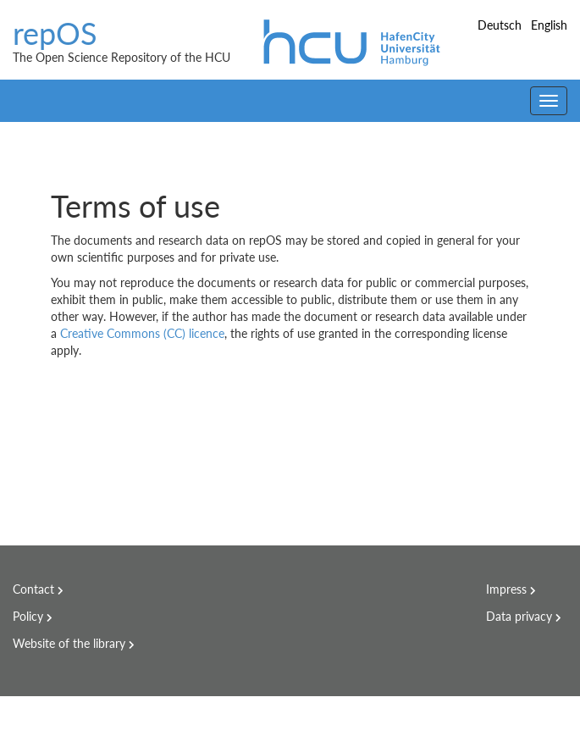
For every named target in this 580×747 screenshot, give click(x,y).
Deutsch (501, 25)
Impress (506, 589)
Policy (28, 616)
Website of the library (69, 643)
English (549, 25)
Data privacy (519, 616)
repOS (55, 34)
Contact (33, 589)
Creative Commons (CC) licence (142, 333)
